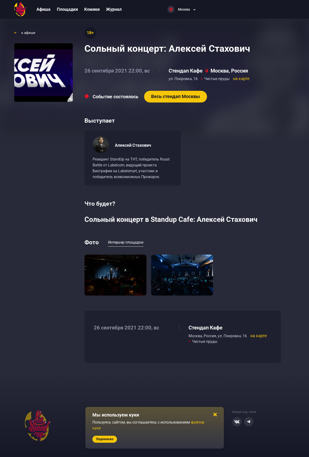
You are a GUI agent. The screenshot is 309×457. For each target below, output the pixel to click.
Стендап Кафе (186, 71)
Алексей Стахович (133, 145)
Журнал (114, 9)
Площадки (67, 9)
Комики (92, 9)
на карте (241, 78)
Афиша (43, 9)
